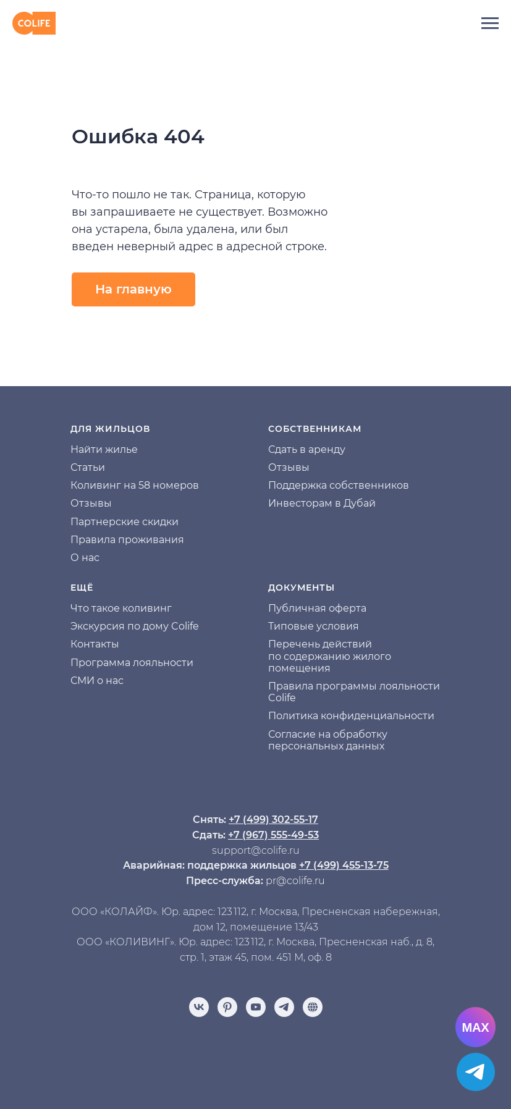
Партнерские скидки (124, 522)
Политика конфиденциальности (351, 716)
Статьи (87, 467)
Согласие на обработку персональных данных (327, 740)
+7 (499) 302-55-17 (273, 819)
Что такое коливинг (121, 608)
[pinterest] (227, 1007)
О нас (84, 557)
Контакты (94, 644)
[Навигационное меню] (490, 23)
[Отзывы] (313, 1007)
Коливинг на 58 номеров (134, 485)
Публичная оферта (317, 608)
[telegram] (284, 1007)
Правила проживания (127, 540)
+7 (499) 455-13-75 (344, 865)
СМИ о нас (97, 680)
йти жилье (111, 449)
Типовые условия (313, 626)
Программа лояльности (131, 662)
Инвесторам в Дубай (322, 503)
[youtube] (256, 1007)
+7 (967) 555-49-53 (273, 835)
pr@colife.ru (295, 881)
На (77, 449)
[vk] (199, 1007)
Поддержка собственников (338, 485)
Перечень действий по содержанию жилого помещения (329, 655)
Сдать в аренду (306, 449)
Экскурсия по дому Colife (134, 626)
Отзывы (91, 503)
